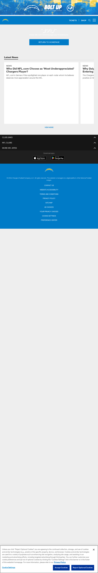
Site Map (49, 203)
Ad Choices (49, 207)
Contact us (49, 185)
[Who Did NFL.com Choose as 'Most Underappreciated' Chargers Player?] (41, 72)
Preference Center (49, 220)
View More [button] (49, 127)
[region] (49, 559)
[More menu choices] (94, 20)
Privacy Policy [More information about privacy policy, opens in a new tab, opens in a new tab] (60, 562)
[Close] (94, 550)
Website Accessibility (49, 190)
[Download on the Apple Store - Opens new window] (39, 158)
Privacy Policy (49, 198)
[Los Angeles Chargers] (49, 170)
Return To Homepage (49, 42)
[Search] (89, 20)
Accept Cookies (61, 567)
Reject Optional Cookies (83, 567)
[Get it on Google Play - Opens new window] (57, 159)
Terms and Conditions (49, 194)
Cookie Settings (49, 216)
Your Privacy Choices (49, 211)
